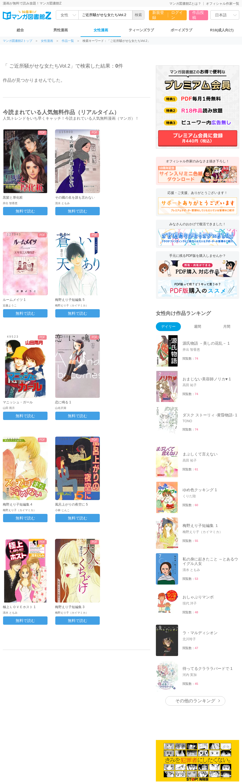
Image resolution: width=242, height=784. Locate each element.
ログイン (177, 15)
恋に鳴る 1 (63, 402)
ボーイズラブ (181, 30)
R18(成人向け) (222, 30)
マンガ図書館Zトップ (17, 40)
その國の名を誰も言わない (75, 197)
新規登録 (158, 15)
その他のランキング (195, 700)
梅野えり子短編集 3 (69, 607)
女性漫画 (101, 30)
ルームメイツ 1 (14, 300)
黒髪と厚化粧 (13, 197)
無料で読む (25, 211)
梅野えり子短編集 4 (17, 504)
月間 (226, 326)
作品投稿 (198, 15)
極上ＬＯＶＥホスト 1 (19, 607)
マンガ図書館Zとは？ (185, 4)
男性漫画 (60, 30)
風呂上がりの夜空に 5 (71, 504)
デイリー (168, 326)
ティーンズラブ (141, 30)
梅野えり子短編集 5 (69, 300)
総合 (20, 30)
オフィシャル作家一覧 (222, 4)
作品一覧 (68, 40)
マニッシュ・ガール (18, 402)
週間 (197, 326)
